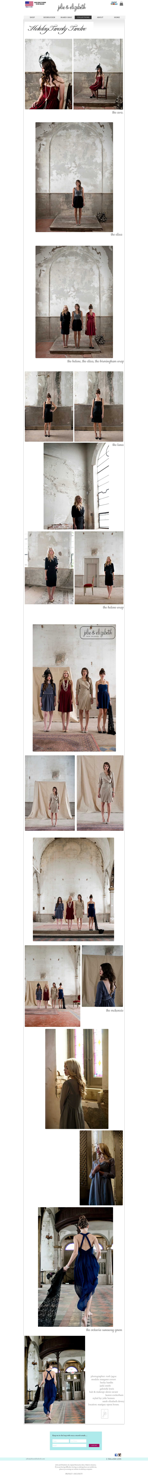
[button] (121, 3)
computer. (89, 1469)
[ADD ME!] (94, 1445)
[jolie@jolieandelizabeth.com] (35, 1459)
